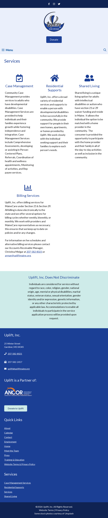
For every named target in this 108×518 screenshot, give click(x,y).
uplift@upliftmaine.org (19, 368)
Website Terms (46, 510)
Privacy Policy (62, 510)
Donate (54, 39)
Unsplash (69, 513)
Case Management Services (17, 482)
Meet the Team (11, 450)
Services (8, 491)
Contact (8, 437)
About (7, 428)
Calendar (8, 432)
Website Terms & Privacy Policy (19, 464)
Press (7, 455)
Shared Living (89, 86)
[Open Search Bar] (105, 50)
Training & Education (14, 459)
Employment (10, 441)
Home (7, 446)
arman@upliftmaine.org (18, 255)
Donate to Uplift (16, 408)
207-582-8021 (34, 251)
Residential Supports (54, 88)
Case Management (19, 86)
